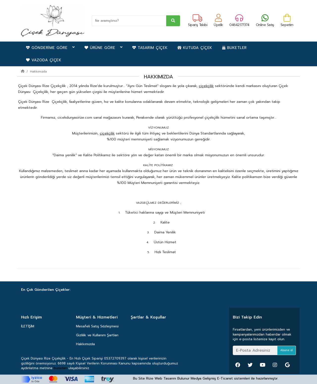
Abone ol (286, 350)
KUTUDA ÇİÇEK (195, 47)
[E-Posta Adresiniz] (255, 350)
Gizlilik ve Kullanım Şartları (97, 335)
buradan (60, 368)
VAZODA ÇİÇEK (43, 60)
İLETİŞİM (27, 326)
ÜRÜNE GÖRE (103, 47)
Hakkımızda (85, 344)
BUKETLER (234, 47)
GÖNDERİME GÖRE (50, 47)
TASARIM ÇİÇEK (150, 47)
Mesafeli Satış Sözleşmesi (97, 326)
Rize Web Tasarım (161, 378)
